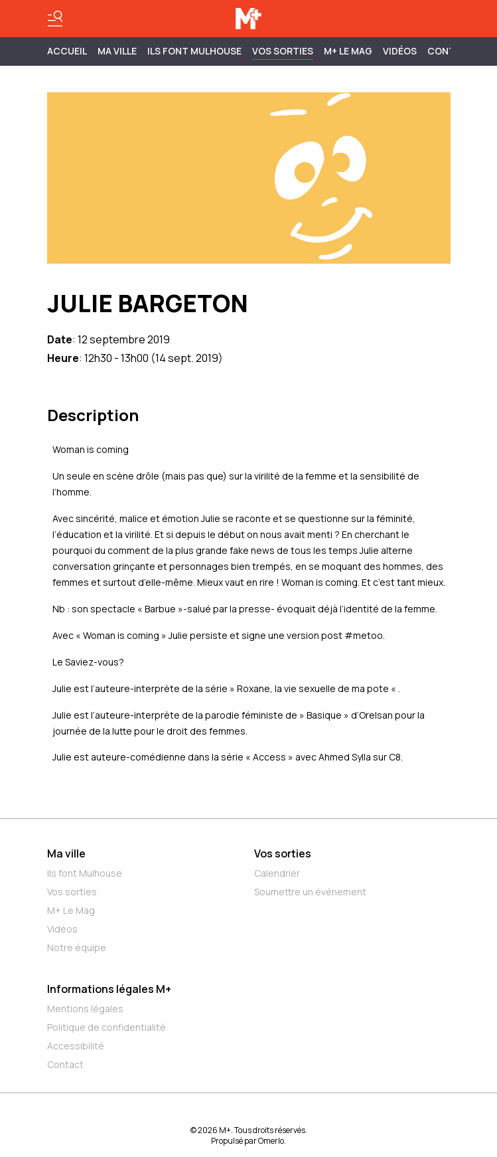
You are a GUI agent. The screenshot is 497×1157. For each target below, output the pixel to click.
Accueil (67, 50)
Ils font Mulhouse (84, 873)
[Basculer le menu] (55, 19)
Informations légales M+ (109, 989)
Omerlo (271, 1140)
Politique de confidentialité (106, 1027)
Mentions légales (85, 1008)
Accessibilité (75, 1045)
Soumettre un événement (310, 891)
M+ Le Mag (348, 50)
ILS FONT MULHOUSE (194, 50)
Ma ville (66, 853)
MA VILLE (117, 50)
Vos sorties (282, 50)
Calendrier (277, 873)
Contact (65, 1064)
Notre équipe (76, 947)
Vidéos (400, 50)
